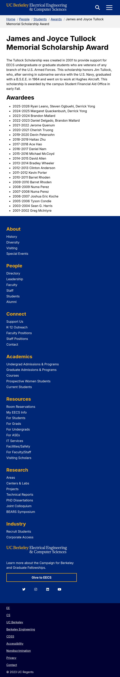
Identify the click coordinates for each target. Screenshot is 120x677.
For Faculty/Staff (18, 452)
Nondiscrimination (18, 650)
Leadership (14, 279)
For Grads (13, 424)
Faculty (11, 285)
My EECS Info (16, 412)
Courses (12, 375)
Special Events (17, 254)
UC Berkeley (14, 622)
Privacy (11, 657)
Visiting (11, 248)
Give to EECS (41, 577)
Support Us (14, 321)
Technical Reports (19, 494)
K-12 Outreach (17, 327)
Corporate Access (19, 537)
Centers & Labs (17, 483)
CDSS (10, 636)
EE (8, 608)
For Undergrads (18, 429)
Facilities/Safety (18, 446)
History (11, 237)
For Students (15, 418)
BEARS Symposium (20, 512)
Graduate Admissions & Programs (31, 370)
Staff (9, 290)
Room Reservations (20, 407)
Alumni (11, 302)
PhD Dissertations (19, 500)
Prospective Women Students (28, 381)
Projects (12, 489)
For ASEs (13, 435)
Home (10, 19)
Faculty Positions (19, 333)
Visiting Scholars (18, 458)
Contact (12, 344)
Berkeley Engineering (20, 629)
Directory (13, 273)
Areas (10, 478)
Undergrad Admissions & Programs (32, 364)
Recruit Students (18, 531)
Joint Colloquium (19, 506)
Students (40, 19)
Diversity (12, 242)
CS (8, 615)
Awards (56, 19)
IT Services (14, 441)
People (24, 19)
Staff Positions (17, 339)
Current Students (19, 387)
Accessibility (14, 643)
